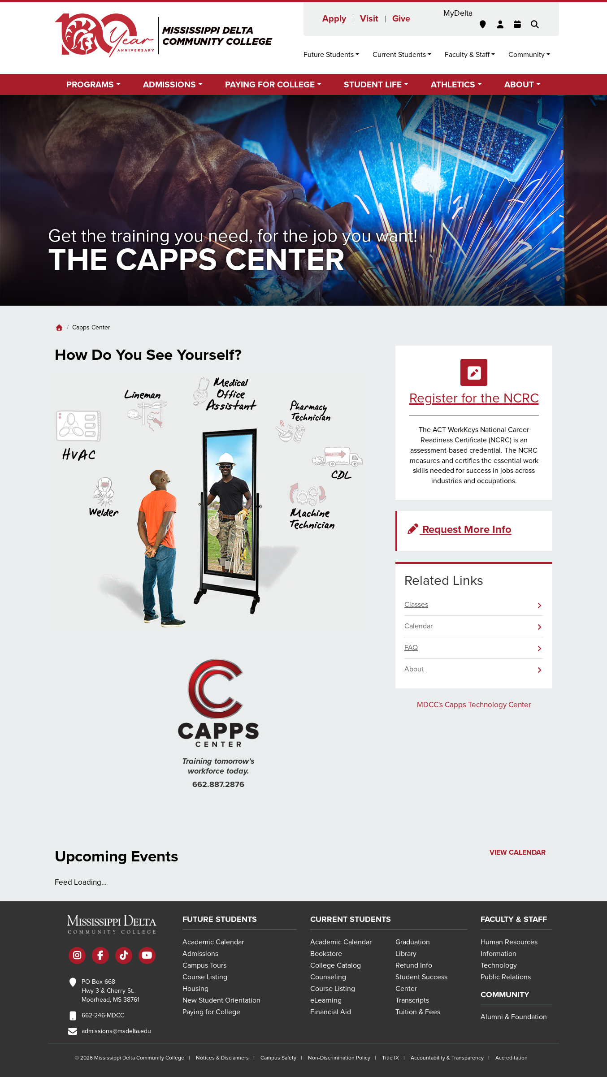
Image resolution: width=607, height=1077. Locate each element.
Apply (334, 18)
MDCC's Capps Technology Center (474, 704)
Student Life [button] (373, 84)
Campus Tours (204, 965)
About (414, 669)
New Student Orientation (221, 1000)
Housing (195, 988)
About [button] (519, 84)
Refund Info (413, 965)
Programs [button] (90, 84)
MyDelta (458, 13)
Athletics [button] (453, 84)
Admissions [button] (169, 84)
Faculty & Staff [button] (467, 54)
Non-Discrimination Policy (339, 1058)
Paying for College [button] (270, 84)
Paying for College (211, 1012)
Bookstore (326, 953)
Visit (369, 18)
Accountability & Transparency (447, 1058)
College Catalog (335, 965)
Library (405, 953)
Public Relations (506, 977)
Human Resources (509, 942)
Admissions (200, 953)
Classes (416, 604)
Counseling (328, 977)
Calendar (418, 626)
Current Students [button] (399, 54)
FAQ (411, 647)
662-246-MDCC (103, 1015)
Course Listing (204, 977)
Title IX (390, 1058)
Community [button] (526, 54)
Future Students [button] (329, 54)
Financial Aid (330, 1012)
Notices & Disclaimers (222, 1058)
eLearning (326, 1000)
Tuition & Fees (417, 1012)
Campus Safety (278, 1058)
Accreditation (511, 1058)
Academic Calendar (213, 942)
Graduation (412, 942)
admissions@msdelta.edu (116, 1031)
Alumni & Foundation (514, 1016)
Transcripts (412, 1000)
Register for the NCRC (474, 398)
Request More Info (459, 529)
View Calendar (518, 852)
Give (401, 18)
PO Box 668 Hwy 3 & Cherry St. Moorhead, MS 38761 (110, 990)
